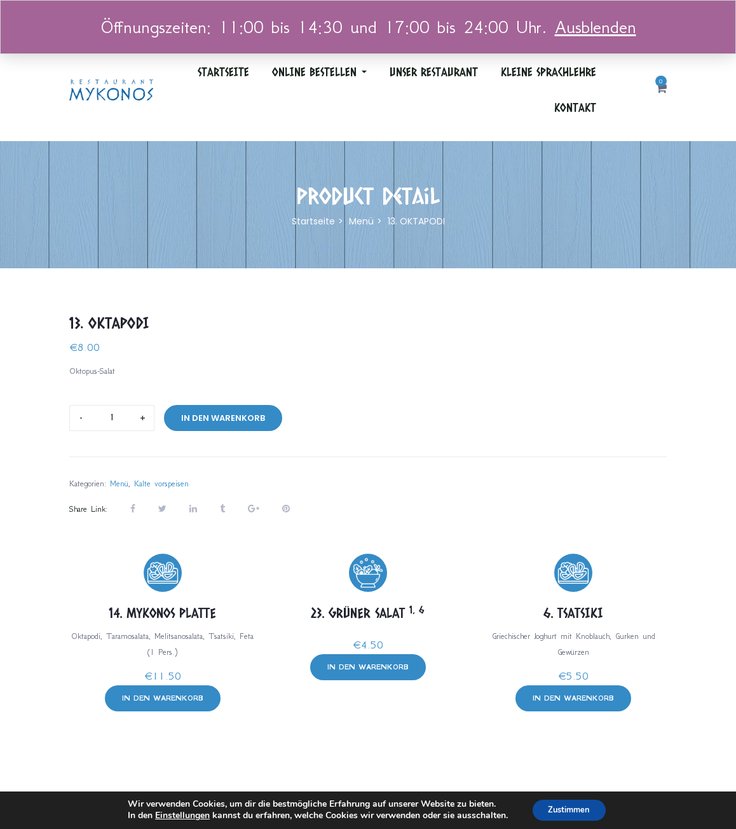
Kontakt (575, 107)
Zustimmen (569, 809)
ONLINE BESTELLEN (319, 72)
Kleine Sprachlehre (548, 72)
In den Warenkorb (223, 418)
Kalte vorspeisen (161, 483)
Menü (361, 221)
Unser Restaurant (434, 72)
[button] (661, 89)
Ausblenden (595, 27)
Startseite (223, 72)
